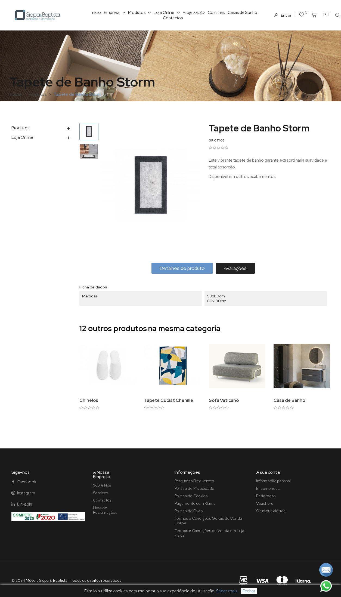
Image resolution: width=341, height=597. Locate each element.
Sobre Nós (102, 485)
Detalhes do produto (182, 268)
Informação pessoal (273, 480)
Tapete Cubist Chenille (168, 400)
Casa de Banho (289, 400)
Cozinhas (216, 12)
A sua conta (268, 472)
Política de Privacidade (194, 488)
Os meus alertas (270, 510)
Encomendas (268, 488)
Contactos (173, 18)
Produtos (139, 12)
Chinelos (88, 400)
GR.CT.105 (217, 140)
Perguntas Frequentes (194, 480)
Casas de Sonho (242, 12)
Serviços (100, 492)
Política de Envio (189, 510)
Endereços (265, 495)
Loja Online (167, 12)
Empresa (114, 12)
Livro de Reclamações (105, 510)
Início (96, 12)
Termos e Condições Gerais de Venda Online (208, 521)
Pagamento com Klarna (195, 503)
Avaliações (235, 268)
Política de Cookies (191, 495)
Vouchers (264, 503)
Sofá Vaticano (224, 400)
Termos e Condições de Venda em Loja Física (209, 533)
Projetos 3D (194, 12)
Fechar (248, 591)
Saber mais (226, 591)
